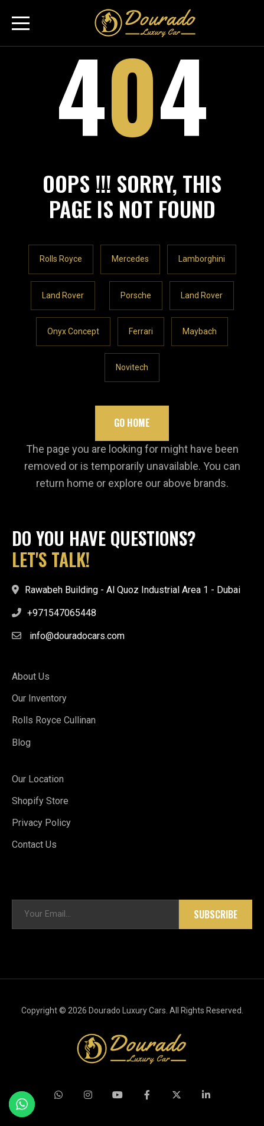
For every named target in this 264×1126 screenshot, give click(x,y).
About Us (31, 676)
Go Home (132, 423)
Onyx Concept (73, 331)
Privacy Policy (41, 822)
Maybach (199, 331)
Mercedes (130, 259)
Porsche (135, 295)
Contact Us (34, 844)
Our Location (38, 779)
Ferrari (141, 331)
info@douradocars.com (77, 635)
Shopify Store (40, 800)
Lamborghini (201, 259)
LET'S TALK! (51, 559)
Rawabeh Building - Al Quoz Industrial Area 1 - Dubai (132, 589)
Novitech (132, 367)
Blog (21, 742)
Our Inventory (39, 698)
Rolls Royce (61, 259)
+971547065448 (61, 612)
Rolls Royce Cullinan (54, 720)
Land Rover (63, 295)
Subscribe (215, 914)
